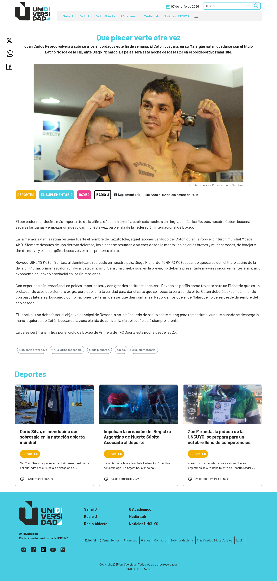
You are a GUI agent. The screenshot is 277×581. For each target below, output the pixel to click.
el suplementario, (144, 349)
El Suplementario (56, 195)
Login (239, 540)
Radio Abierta (105, 16)
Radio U (84, 16)
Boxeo (84, 195)
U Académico (129, 16)
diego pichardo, (99, 349)
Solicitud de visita (181, 540)
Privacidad (130, 540)
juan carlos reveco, (32, 349)
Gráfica (145, 540)
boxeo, (121, 349)
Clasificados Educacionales (214, 540)
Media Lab (151, 16)
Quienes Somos (110, 540)
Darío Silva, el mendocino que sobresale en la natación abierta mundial (52, 437)
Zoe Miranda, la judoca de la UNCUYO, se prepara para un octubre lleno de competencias (219, 437)
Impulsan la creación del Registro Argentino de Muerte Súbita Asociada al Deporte (137, 437)
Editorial (90, 540)
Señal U (68, 16)
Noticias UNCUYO (176, 16)
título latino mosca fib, (66, 349)
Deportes (25, 195)
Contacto (160, 540)
